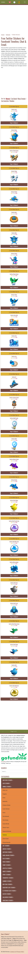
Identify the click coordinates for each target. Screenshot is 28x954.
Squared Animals (7, 831)
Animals (8, 34)
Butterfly (5, 801)
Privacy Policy (20, 951)
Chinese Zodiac (6, 805)
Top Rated (14, 98)
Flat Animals (6, 816)
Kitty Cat (5, 790)
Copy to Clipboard (14, 123)
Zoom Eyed (5, 838)
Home (2, 34)
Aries (4, 797)
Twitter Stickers (16, 34)
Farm (4, 812)
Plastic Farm (6, 827)
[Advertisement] (14, 19)
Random (12, 101)
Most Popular (21, 98)
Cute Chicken (6, 809)
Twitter (5, 835)
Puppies (5, 794)
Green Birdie (6, 823)
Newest (8, 98)
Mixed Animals (6, 842)
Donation (3, 761)
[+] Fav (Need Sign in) (14, 106)
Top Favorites (5, 101)
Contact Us (13, 951)
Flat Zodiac (5, 820)
